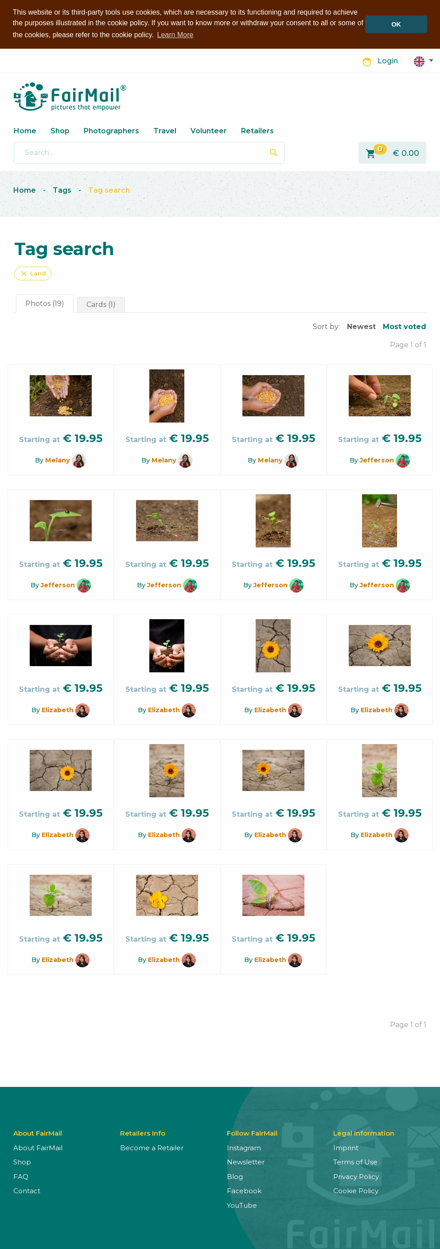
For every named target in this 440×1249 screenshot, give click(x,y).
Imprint (345, 1148)
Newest (361, 326)
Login (388, 61)
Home (25, 131)
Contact (26, 1191)
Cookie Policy (355, 1191)
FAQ (20, 1176)
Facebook (244, 1191)
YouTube (242, 1205)
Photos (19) (44, 303)
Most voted (404, 326)
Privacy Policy (356, 1176)
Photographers (111, 131)
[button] (423, 60)
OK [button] (396, 24)
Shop (60, 131)
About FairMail (37, 1148)
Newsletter (246, 1162)
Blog (235, 1176)
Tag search (109, 190)
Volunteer (209, 131)
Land (32, 273)
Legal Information (363, 1133)
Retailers (257, 131)
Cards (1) (101, 304)
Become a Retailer (151, 1148)
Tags (62, 190)
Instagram (244, 1148)
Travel (164, 131)
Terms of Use (355, 1162)
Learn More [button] (175, 35)
